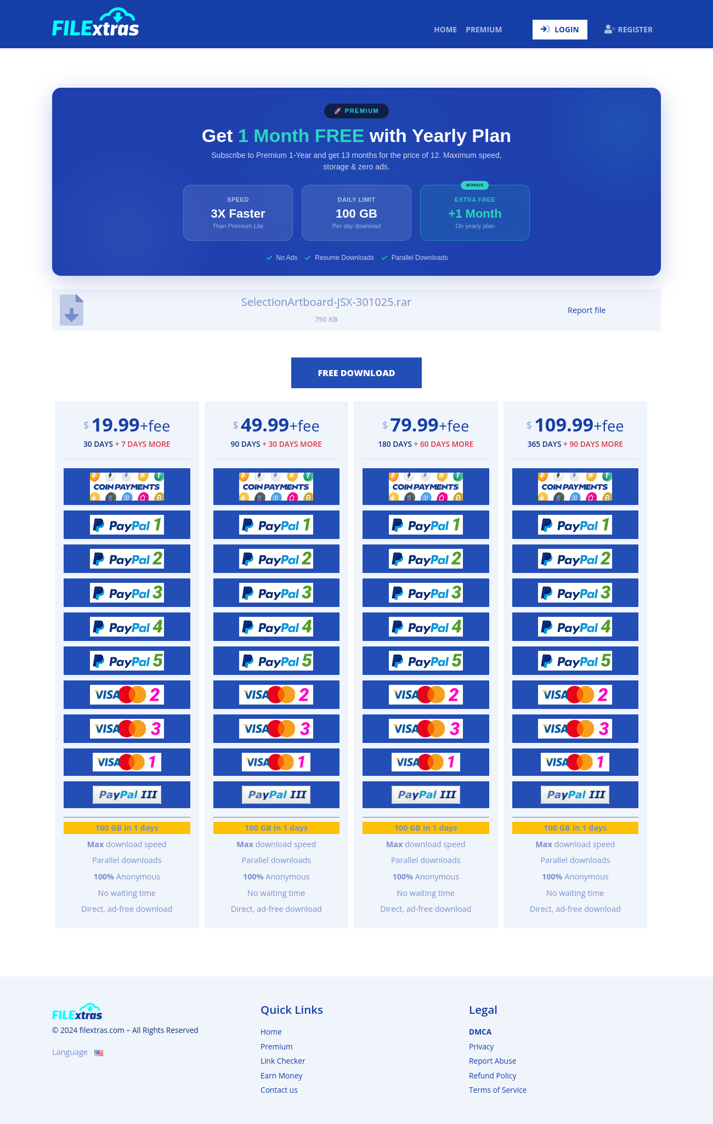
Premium (484, 29)
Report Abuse (493, 1060)
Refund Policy (492, 1075)
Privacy (481, 1046)
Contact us (279, 1090)
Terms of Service (498, 1090)
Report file (587, 310)
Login (560, 29)
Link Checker (283, 1060)
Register (628, 29)
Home (447, 29)
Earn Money (281, 1075)
